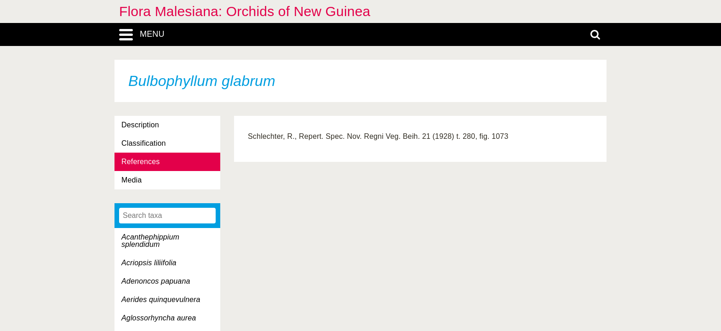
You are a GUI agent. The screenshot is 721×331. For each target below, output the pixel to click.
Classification (143, 143)
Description (140, 125)
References (140, 162)
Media (131, 180)
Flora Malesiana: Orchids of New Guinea (244, 11)
